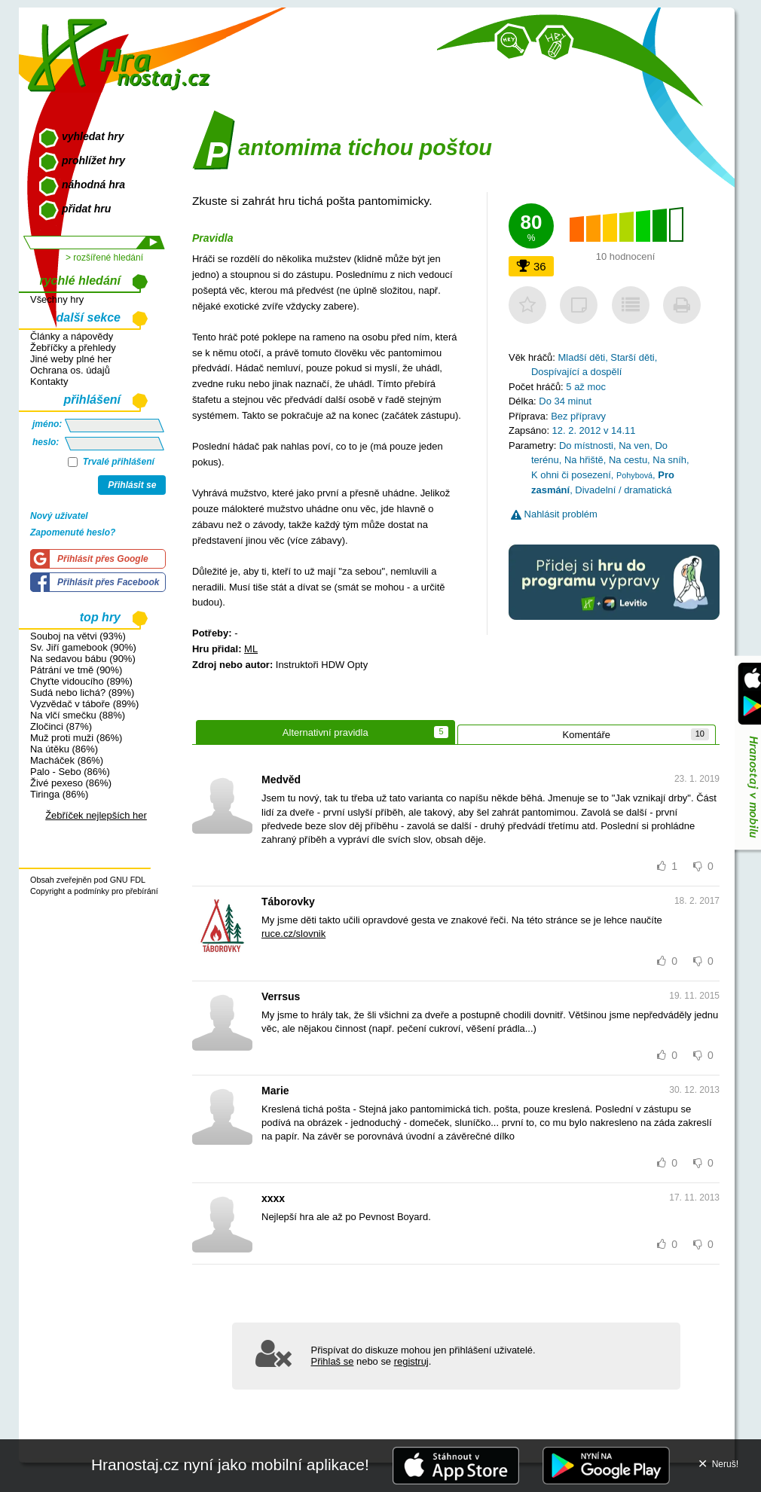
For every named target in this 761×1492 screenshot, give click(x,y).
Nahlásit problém (554, 514)
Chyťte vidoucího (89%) (81, 681)
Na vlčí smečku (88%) (77, 715)
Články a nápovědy (71, 336)
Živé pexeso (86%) (71, 783)
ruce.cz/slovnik (293, 933)
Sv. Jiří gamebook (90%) (83, 647)
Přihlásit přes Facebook (108, 582)
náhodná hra (93, 184)
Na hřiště (584, 459)
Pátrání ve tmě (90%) (76, 670)
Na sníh (669, 459)
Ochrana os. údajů (70, 370)
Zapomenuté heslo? (72, 532)
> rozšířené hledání (104, 257)
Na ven (634, 445)
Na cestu (628, 459)
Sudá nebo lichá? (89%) (82, 692)
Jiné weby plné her (71, 359)
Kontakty (49, 381)
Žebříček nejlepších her (96, 815)
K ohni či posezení (571, 475)
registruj (411, 1361)
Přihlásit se (132, 485)
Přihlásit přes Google (102, 559)
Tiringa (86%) (59, 794)
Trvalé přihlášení (111, 461)
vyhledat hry (93, 136)
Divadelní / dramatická (623, 490)
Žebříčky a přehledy (73, 347)
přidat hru (86, 209)
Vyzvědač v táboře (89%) (84, 703)
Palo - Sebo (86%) (70, 771)
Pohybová (634, 475)
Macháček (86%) (66, 760)
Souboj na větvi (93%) (78, 636)
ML (251, 648)
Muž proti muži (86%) (76, 737)
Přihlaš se (332, 1361)
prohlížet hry (93, 160)
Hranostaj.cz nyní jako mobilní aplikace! (230, 1464)
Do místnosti (586, 445)
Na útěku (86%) (64, 749)
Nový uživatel (59, 516)
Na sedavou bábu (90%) (83, 658)
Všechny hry (57, 299)
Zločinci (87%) (61, 726)
